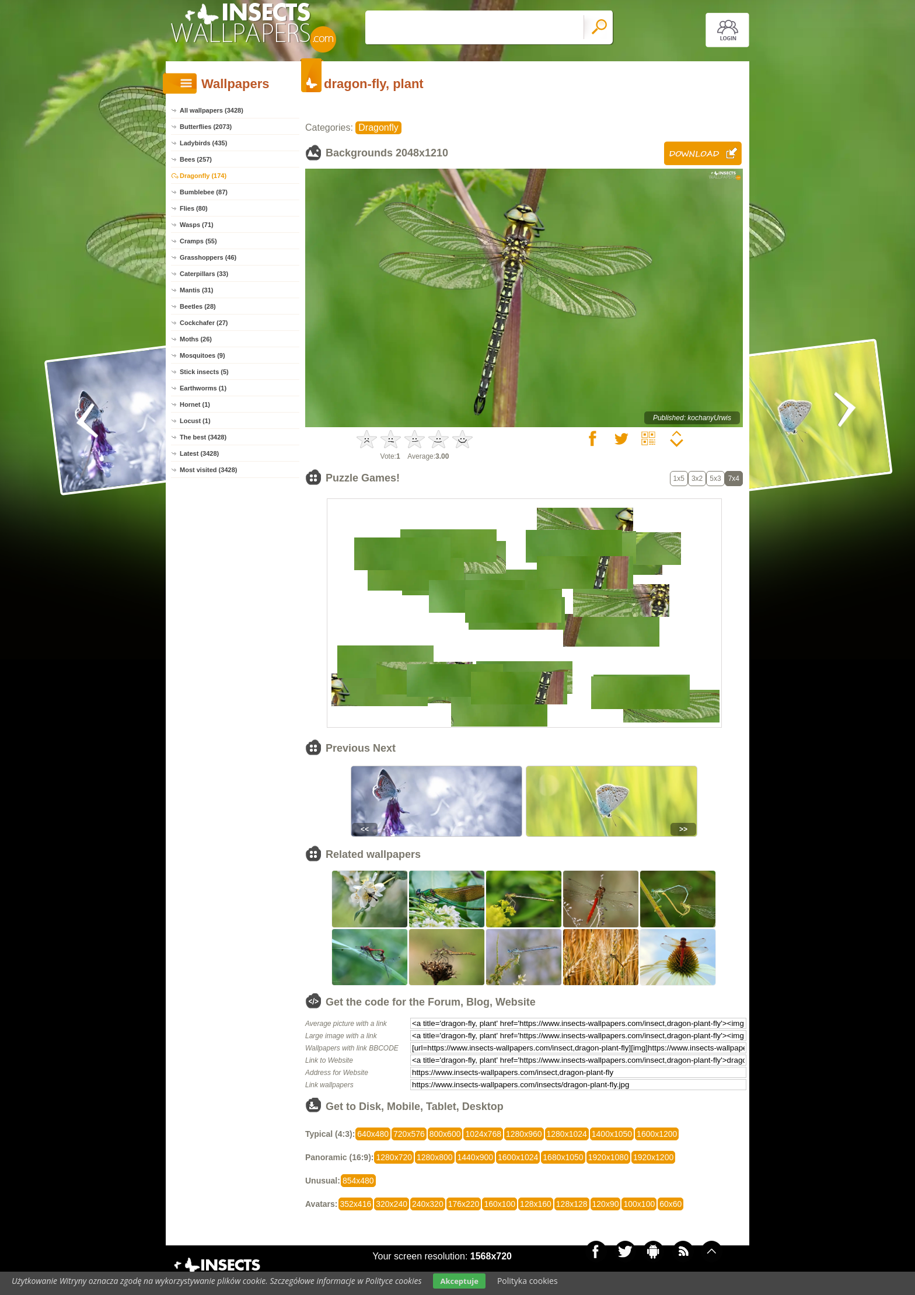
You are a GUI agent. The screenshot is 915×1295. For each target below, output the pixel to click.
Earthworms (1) (203, 388)
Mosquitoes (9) (202, 355)
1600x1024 (518, 1157)
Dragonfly (378, 127)
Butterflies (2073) (206, 126)
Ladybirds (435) (203, 142)
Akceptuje (459, 1281)
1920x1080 (608, 1157)
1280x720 (394, 1157)
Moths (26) (196, 339)
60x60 (670, 1204)
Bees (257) (196, 159)
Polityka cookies (527, 1280)
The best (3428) (203, 437)
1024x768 (483, 1134)
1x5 (678, 478)
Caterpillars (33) (204, 273)
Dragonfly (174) (203, 175)
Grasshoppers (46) (208, 257)
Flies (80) (194, 208)
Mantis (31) (196, 290)
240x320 (427, 1204)
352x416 (356, 1204)
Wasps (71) (197, 224)
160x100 (499, 1204)
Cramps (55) (198, 241)
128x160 (535, 1204)
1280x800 (435, 1157)
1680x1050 (563, 1157)
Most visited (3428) (208, 469)
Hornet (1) (195, 404)
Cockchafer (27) (204, 322)
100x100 (639, 1204)
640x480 (373, 1134)
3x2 (697, 478)
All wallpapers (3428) (211, 110)
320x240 (391, 1204)
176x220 (464, 1204)
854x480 (358, 1180)
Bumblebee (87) (204, 192)
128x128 (572, 1204)
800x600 (445, 1134)
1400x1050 (612, 1134)
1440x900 (476, 1157)
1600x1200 (657, 1134)
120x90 (605, 1204)
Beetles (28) (198, 306)
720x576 (409, 1134)
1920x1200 (653, 1157)
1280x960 (524, 1134)
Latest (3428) (199, 453)
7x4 (733, 478)
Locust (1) (195, 420)
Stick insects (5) (204, 371)
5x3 (715, 478)
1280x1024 (567, 1134)
